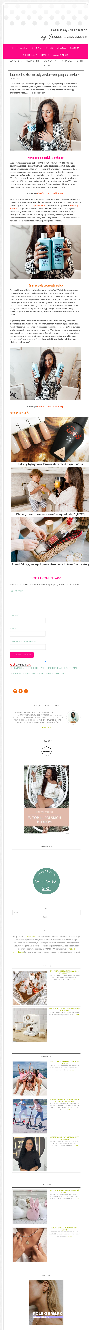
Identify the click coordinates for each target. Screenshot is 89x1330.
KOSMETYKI (36, 48)
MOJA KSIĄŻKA (14, 61)
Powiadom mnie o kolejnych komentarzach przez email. (45, 668)
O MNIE (80, 61)
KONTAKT (45, 66)
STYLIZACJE (21, 48)
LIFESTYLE (61, 48)
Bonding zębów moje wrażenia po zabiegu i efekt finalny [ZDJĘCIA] (64, 1304)
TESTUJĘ (49, 48)
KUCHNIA (74, 48)
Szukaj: (46, 1082)
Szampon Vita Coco (38, 205)
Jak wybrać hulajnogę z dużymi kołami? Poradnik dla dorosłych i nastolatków (64, 1266)
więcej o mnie (46, 728)
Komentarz (16, 591)
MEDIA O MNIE (32, 61)
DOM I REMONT (30, 55)
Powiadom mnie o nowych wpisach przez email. (40, 673)
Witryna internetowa (23, 642)
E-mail (14, 628)
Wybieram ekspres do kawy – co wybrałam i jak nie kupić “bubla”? (64, 1175)
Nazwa (14, 615)
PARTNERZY (66, 61)
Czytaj (72, 1144)
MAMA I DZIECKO (60, 55)
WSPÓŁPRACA (50, 61)
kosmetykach (33, 1102)
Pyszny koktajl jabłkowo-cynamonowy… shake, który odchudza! (64, 1137)
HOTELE (45, 55)
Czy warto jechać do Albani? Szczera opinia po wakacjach (64, 1228)
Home (12, 48)
